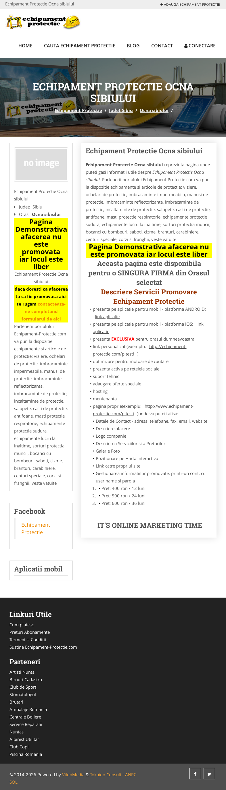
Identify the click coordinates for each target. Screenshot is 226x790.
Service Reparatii (25, 724)
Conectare (200, 46)
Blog (133, 46)
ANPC (130, 774)
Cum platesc (21, 624)
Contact (162, 46)
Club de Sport (22, 687)
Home (25, 46)
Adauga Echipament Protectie (190, 4)
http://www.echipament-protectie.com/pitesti (143, 409)
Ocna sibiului (154, 110)
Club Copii (19, 747)
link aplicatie (107, 316)
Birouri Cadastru (25, 679)
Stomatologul (22, 694)
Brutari (16, 702)
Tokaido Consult (105, 774)
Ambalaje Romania (28, 709)
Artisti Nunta (22, 672)
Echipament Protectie (78, 110)
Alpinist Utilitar (24, 739)
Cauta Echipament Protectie (79, 46)
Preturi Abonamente (29, 632)
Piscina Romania (25, 754)
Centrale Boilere (25, 717)
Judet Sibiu (121, 110)
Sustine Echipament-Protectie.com (43, 647)
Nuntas (16, 732)
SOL (13, 782)
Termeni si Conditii (27, 639)
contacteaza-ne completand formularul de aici (44, 311)
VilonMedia (73, 774)
